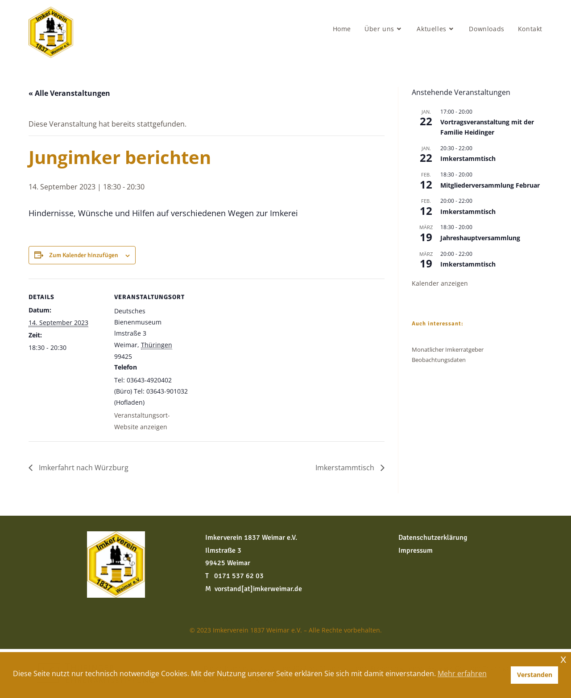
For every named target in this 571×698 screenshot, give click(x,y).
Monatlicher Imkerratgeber (448, 349)
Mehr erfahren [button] (462, 673)
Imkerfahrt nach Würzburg (82, 467)
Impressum (415, 550)
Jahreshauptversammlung (480, 238)
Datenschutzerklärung (432, 537)
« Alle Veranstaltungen (69, 93)
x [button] (563, 658)
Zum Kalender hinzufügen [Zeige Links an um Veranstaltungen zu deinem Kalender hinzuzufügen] (83, 255)
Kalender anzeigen (440, 283)
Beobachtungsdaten (439, 360)
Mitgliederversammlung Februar (490, 185)
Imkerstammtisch (345, 467)
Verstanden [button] (534, 674)
